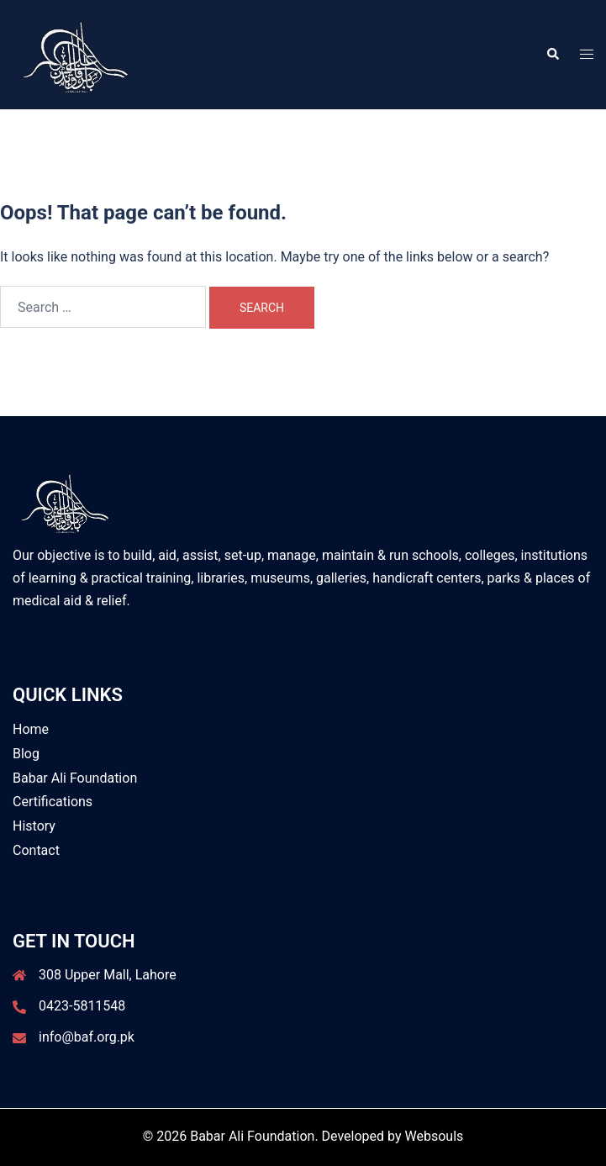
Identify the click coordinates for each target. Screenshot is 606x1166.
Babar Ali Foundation (75, 778)
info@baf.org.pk (86, 1037)
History (34, 826)
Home (31, 729)
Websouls (434, 1136)
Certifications (52, 802)
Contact (36, 850)
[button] (552, 54)
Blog (26, 754)
